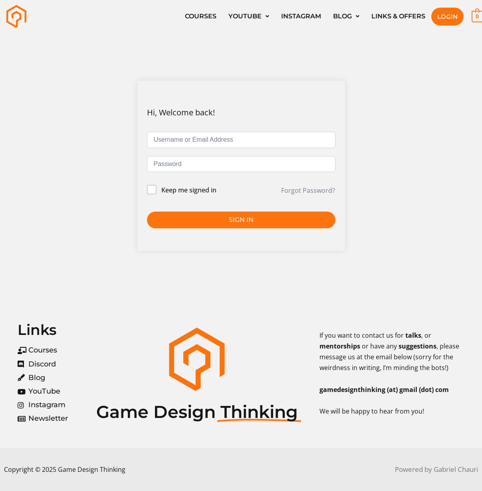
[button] (248, 16)
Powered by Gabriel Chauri (436, 469)
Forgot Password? (308, 190)
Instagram (301, 16)
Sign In (241, 220)
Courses (200, 16)
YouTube (248, 16)
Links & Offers (398, 16)
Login (447, 16)
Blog (346, 16)
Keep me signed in (188, 190)
